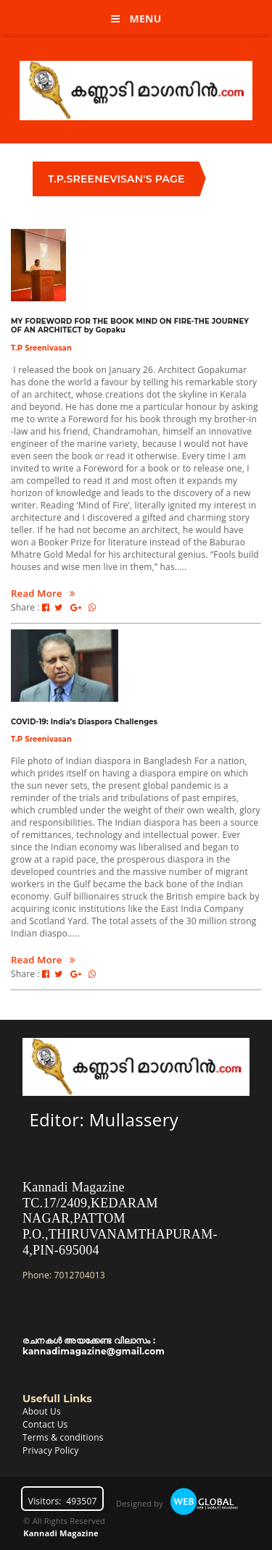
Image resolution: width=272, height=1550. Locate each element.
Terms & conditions (63, 1437)
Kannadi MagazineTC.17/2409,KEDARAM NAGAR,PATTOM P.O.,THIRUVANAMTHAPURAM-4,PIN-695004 (120, 1218)
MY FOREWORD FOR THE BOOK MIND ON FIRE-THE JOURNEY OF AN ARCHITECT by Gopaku (130, 325)
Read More (43, 593)
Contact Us (45, 1424)
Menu (136, 18)
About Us (41, 1411)
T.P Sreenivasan (41, 347)
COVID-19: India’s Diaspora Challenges (84, 721)
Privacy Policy (50, 1450)
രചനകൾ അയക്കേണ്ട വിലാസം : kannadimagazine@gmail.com (93, 1345)
